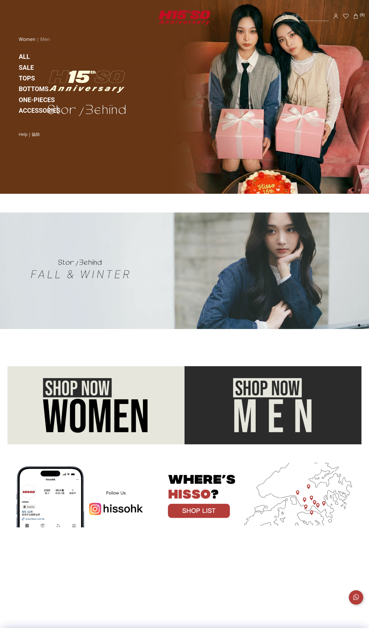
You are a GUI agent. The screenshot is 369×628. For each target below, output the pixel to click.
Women (28, 39)
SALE (26, 67)
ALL (24, 56)
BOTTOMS (34, 89)
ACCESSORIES (39, 110)
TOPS (27, 78)
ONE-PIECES (37, 100)
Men (45, 39)
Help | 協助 (29, 134)
